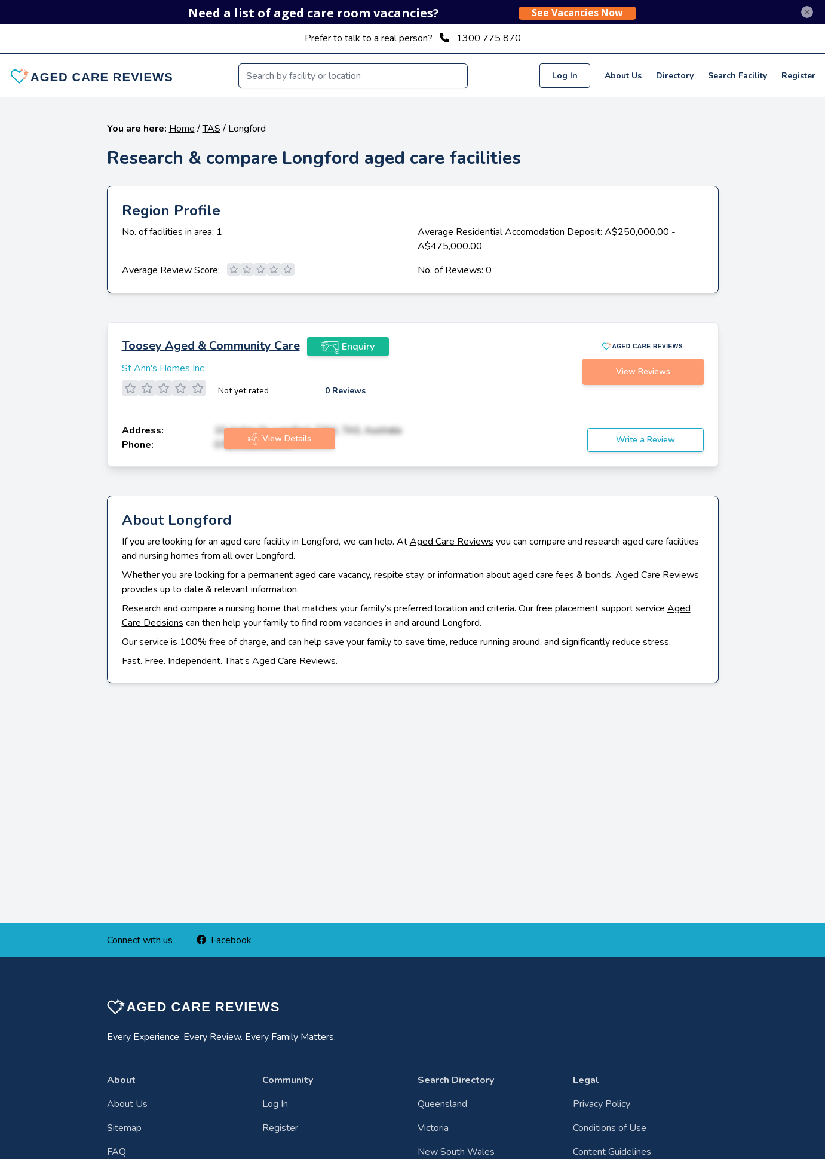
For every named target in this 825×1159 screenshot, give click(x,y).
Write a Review (645, 439)
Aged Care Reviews (451, 541)
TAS (211, 128)
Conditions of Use (609, 1127)
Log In (565, 75)
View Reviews (643, 371)
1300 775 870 (488, 38)
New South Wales (456, 1151)
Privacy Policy (601, 1104)
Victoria (433, 1127)
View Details (279, 439)
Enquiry (348, 346)
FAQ (116, 1151)
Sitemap (124, 1127)
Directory (675, 75)
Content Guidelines (612, 1151)
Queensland (442, 1104)
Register (798, 75)
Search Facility (737, 75)
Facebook (224, 940)
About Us (623, 75)
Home (182, 128)
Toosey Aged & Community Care (211, 346)
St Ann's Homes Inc (163, 368)
